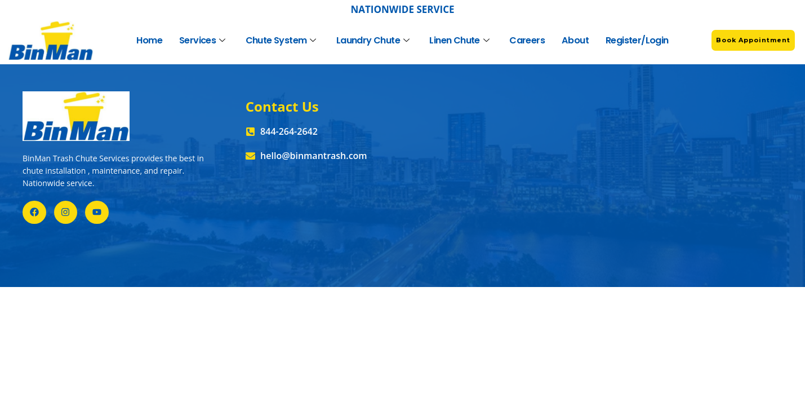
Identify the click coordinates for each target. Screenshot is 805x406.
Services (202, 40)
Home (150, 40)
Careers (527, 40)
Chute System (281, 40)
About (575, 40)
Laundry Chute (373, 40)
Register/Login (637, 40)
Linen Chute (460, 40)
